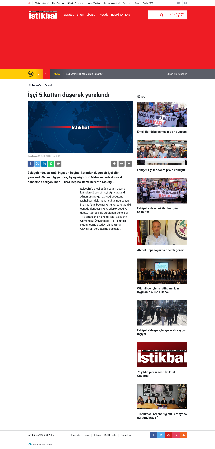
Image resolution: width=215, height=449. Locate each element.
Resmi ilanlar (120, 14)
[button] (114, 164)
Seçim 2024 (148, 3)
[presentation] (38, 74)
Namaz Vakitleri (93, 3)
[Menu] (152, 15)
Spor (80, 14)
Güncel (69, 14)
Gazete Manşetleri (112, 3)
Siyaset (92, 14)
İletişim (97, 435)
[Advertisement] (107, 46)
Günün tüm (177, 74)
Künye (136, 3)
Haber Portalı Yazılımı (43, 444)
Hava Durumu (58, 3)
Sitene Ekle (126, 435)
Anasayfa (34, 85)
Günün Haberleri (42, 3)
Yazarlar (126, 3)
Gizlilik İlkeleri (110, 435)
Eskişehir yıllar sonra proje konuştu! (84, 74)
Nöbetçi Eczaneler (75, 3)
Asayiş (104, 14)
